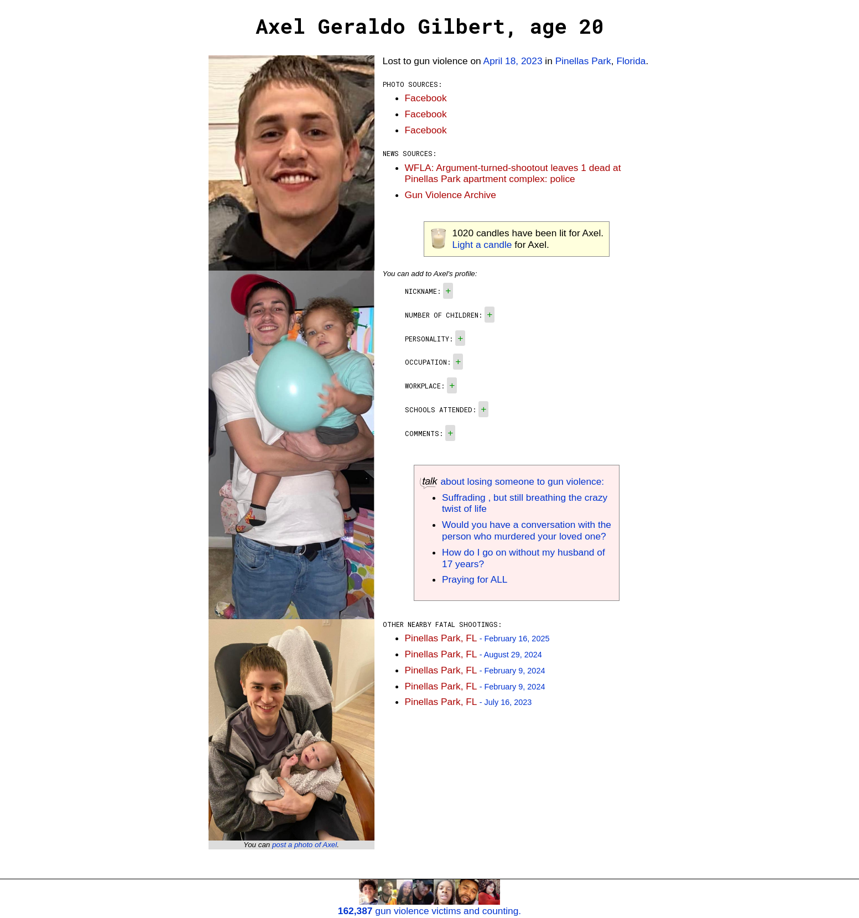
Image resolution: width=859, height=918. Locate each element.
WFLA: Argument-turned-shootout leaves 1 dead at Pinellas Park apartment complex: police (513, 173)
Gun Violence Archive (450, 194)
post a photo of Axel (304, 845)
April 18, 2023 (513, 60)
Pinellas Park (583, 60)
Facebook (426, 97)
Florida (630, 60)
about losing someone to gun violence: (512, 481)
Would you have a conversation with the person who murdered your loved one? (526, 530)
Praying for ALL (474, 579)
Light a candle (482, 244)
